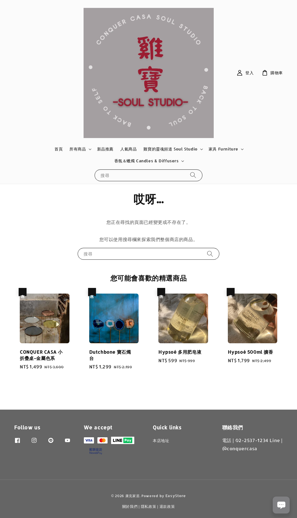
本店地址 (161, 440)
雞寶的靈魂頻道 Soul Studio (170, 149)
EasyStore (175, 495)
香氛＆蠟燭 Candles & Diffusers (146, 160)
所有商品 (77, 149)
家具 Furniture (223, 149)
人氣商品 (128, 149)
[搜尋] (193, 175)
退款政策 (167, 506)
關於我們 (130, 506)
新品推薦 (105, 149)
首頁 (58, 149)
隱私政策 (148, 506)
